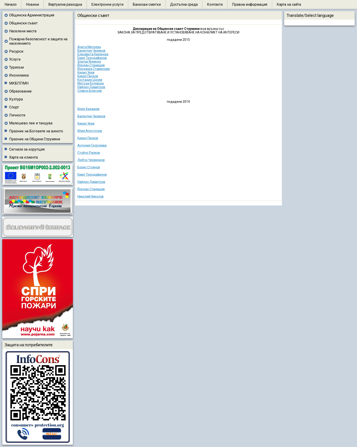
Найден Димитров (91, 87)
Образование (20, 91)
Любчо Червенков (91, 160)
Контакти (215, 4)
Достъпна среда (184, 4)
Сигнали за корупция (27, 149)
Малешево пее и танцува (30, 123)
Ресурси (16, 51)
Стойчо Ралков (88, 152)
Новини (32, 4)
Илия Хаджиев (88, 109)
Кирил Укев (85, 123)
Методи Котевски (90, 83)
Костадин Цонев (89, 80)
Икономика (19, 75)
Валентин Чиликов (91, 50)
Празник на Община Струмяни (34, 139)
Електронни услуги (107, 4)
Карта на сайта (289, 4)
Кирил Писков (87, 76)
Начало (11, 4)
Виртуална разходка (65, 4)
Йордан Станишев (91, 65)
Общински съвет (23, 23)
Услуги (14, 59)
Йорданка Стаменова (93, 69)
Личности (17, 115)
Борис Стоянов (88, 167)
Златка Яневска (89, 61)
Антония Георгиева (92, 145)
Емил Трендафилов (92, 58)
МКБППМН (18, 83)
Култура (16, 99)
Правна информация (249, 4)
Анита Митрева (89, 47)
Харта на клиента (23, 157)
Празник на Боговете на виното (36, 131)
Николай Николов (90, 196)
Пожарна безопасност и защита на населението (38, 41)
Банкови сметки (147, 4)
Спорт (14, 107)
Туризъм (16, 67)
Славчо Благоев (89, 90)
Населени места (22, 31)
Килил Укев (85, 72)
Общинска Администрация (31, 15)
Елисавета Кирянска (92, 54)
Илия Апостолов (89, 131)
